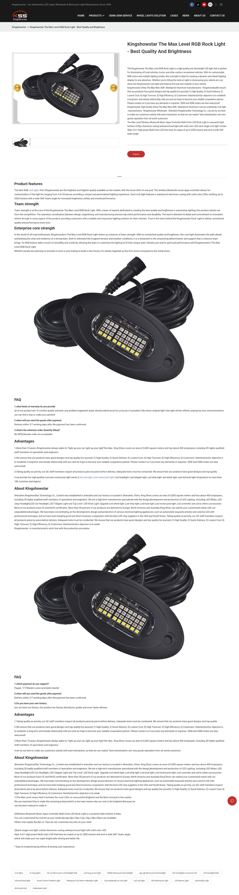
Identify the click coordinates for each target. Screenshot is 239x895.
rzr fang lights (34, 873)
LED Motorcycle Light (159, 881)
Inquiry (136, 154)
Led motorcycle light (103, 477)
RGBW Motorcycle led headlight (120, 873)
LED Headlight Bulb (211, 873)
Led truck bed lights (22, 881)
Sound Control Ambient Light (48, 881)
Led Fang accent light (92, 873)
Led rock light (85, 477)
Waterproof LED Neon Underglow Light (82, 881)
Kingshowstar (19, 27)
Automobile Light (202, 881)
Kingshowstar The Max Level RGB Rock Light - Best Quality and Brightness (67, 27)
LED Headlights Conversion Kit (184, 873)
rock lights (34, 190)
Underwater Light (40, 888)
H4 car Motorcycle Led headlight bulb (62, 873)
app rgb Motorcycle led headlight (152, 873)
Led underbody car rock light (115, 881)
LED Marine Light (182, 881)
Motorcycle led (20, 888)
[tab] (119, 175)
